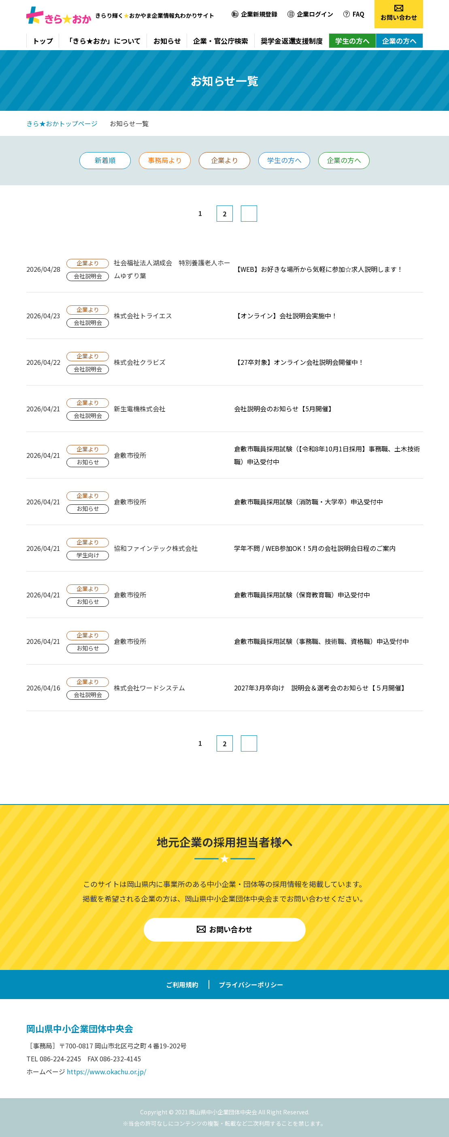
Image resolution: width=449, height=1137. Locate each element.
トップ (42, 41)
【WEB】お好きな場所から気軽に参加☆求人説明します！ (318, 269)
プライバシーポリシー (251, 984)
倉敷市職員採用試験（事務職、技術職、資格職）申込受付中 (321, 641)
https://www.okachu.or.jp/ (106, 1071)
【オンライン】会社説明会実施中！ (286, 315)
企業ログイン (315, 14)
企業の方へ (399, 41)
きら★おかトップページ (62, 123)
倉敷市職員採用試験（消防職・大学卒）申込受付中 (308, 501)
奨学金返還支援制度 (292, 41)
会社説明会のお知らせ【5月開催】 (284, 408)
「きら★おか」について (103, 41)
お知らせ (167, 41)
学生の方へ (352, 41)
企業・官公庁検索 (220, 41)
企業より (224, 160)
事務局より (165, 160)
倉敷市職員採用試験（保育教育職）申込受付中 (302, 594)
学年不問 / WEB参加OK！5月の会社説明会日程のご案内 (315, 548)
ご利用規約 (182, 984)
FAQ (358, 14)
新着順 (105, 160)
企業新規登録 (259, 14)
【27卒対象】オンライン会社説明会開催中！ (299, 362)
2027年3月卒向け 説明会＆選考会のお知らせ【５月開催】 (321, 687)
